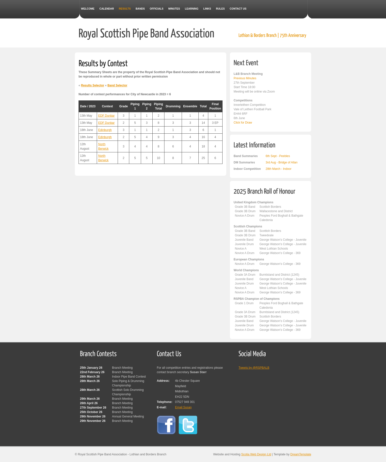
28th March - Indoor (278, 169)
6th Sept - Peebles (278, 156)
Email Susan (183, 407)
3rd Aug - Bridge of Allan (281, 162)
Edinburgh (105, 130)
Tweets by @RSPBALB (254, 367)
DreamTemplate (300, 454)
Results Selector (92, 85)
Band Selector (117, 85)
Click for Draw (243, 122)
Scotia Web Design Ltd (256, 454)
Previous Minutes (245, 78)
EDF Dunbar (106, 115)
